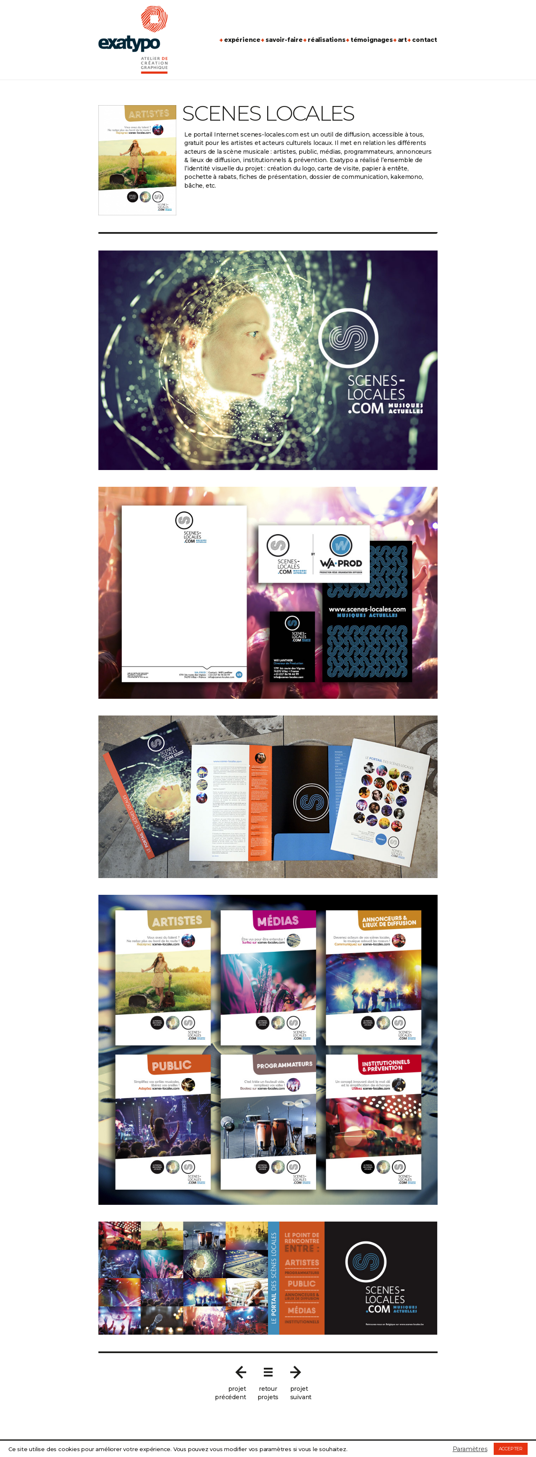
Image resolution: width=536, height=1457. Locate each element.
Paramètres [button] (470, 1449)
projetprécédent (230, 1393)
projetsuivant (301, 1393)
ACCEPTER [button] (511, 1449)
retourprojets (268, 1393)
